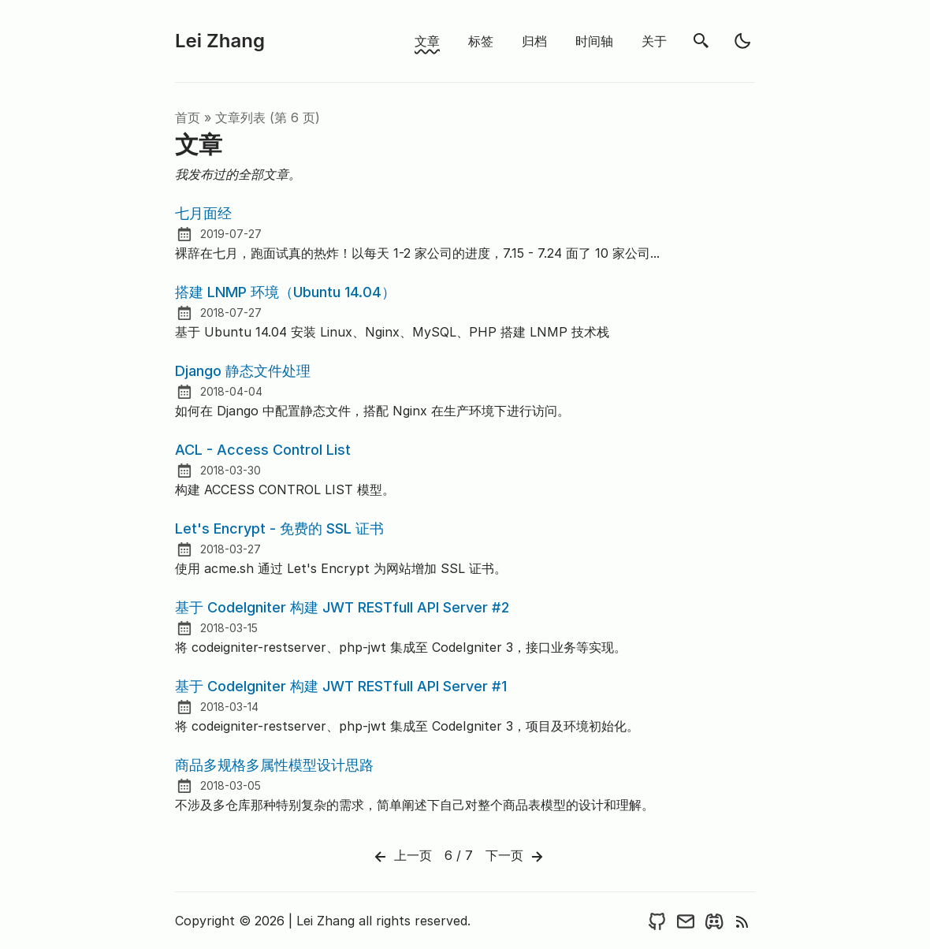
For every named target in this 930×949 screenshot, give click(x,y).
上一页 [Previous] (401, 856)
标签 (480, 41)
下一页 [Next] (515, 856)
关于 (654, 41)
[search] (701, 41)
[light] (742, 41)
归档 (534, 41)
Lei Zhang (220, 40)
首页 (187, 117)
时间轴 (594, 41)
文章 (427, 41)
